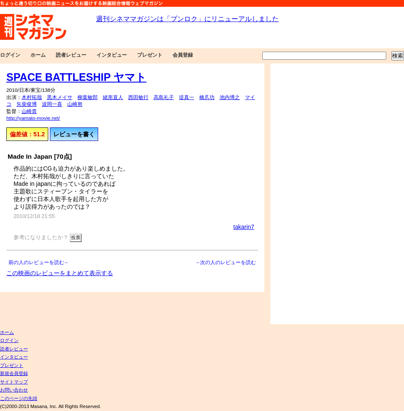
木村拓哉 (32, 97)
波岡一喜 (52, 104)
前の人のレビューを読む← (38, 262)
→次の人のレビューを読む (225, 262)
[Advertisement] (299, 194)
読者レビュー (71, 55)
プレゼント (149, 55)
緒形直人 (113, 97)
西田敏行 (138, 97)
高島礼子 (164, 97)
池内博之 (230, 97)
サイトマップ (14, 381)
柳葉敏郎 (87, 97)
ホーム (38, 55)
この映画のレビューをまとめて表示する (59, 273)
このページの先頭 (18, 398)
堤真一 (186, 97)
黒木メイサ (59, 97)
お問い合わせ (14, 389)
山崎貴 (29, 111)
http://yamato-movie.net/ (33, 118)
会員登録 (183, 55)
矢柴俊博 (26, 104)
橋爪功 (206, 97)
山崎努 (74, 104)
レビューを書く (74, 134)
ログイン (10, 55)
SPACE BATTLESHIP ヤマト (76, 77)
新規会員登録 (14, 373)
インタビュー (111, 55)
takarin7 (244, 226)
